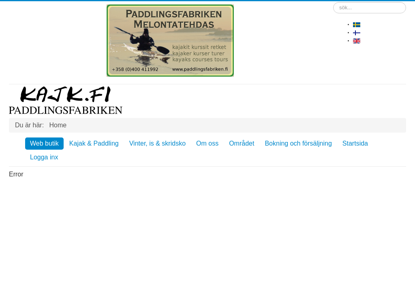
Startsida (355, 143)
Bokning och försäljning (298, 143)
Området (241, 143)
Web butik (44, 143)
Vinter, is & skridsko (157, 143)
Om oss (207, 143)
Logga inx (44, 157)
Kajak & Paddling (94, 143)
